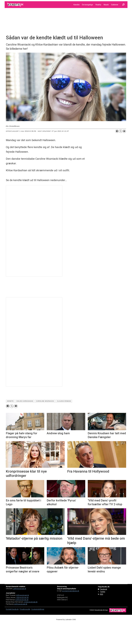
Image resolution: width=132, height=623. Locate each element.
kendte (10, 401)
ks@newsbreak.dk (21, 600)
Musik (106, 4)
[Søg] (123, 4)
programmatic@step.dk (70, 591)
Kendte (76, 4)
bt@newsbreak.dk (22, 595)
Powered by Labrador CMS (66, 619)
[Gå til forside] (15, 4)
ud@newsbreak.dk (19, 589)
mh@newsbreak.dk (30, 602)
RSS (101, 594)
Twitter (102, 592)
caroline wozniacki (45, 401)
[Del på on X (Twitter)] (120, 131)
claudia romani (64, 401)
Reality (98, 4)
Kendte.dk (15, 609)
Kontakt (9, 609)
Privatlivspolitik (25, 609)
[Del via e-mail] (124, 131)
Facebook (103, 589)
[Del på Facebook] (117, 131)
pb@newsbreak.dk (20, 604)
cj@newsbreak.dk (22, 597)
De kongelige (87, 4)
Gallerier (114, 4)
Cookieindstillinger (37, 609)
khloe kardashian (24, 401)
